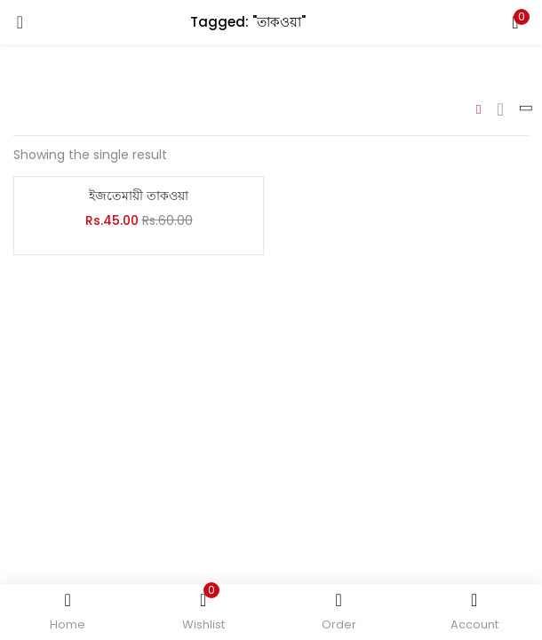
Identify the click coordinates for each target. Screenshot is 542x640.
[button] (515, 22)
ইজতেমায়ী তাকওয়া (138, 195)
